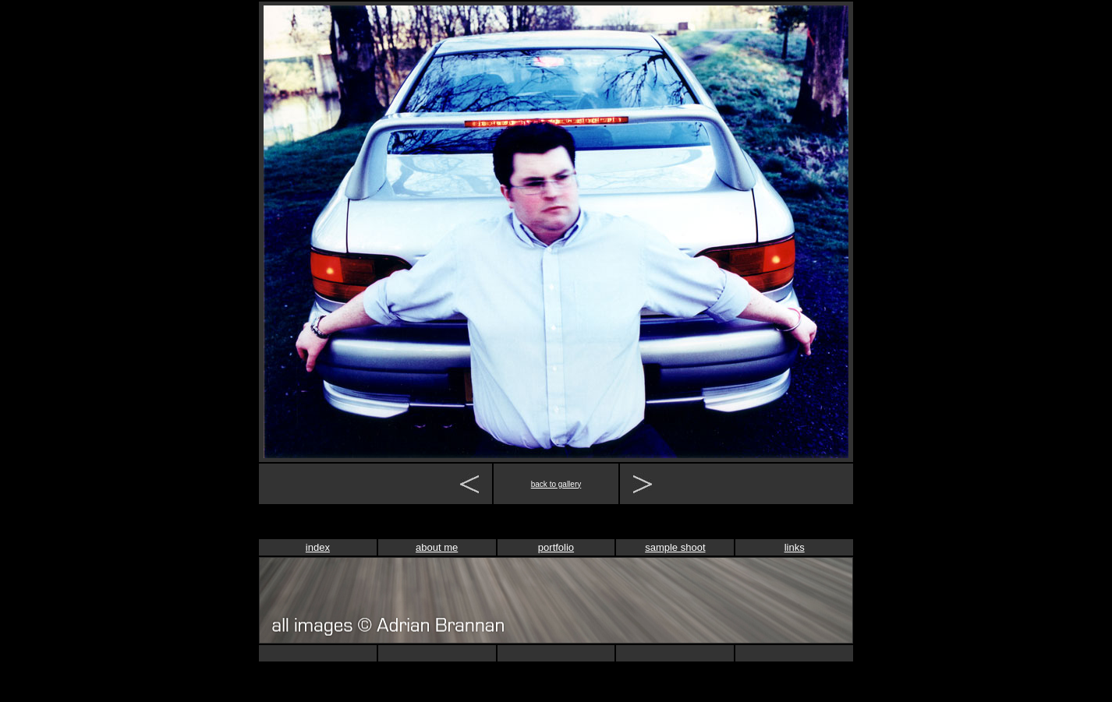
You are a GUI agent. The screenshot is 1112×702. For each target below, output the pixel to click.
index (318, 547)
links (794, 547)
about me (437, 547)
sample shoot (675, 547)
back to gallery (556, 484)
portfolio (556, 547)
